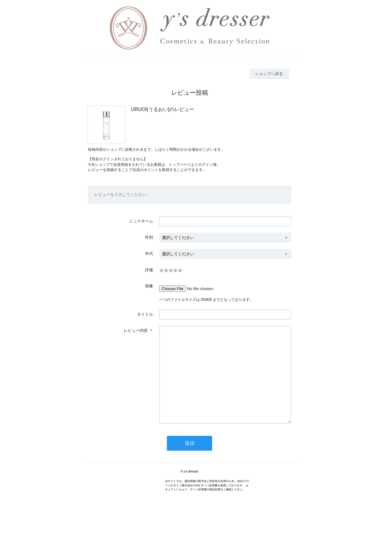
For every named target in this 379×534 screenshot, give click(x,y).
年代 (149, 253)
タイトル (145, 314)
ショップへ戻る (269, 73)
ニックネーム (141, 221)
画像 (149, 286)
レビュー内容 (136, 330)
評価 (149, 270)
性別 (149, 237)
